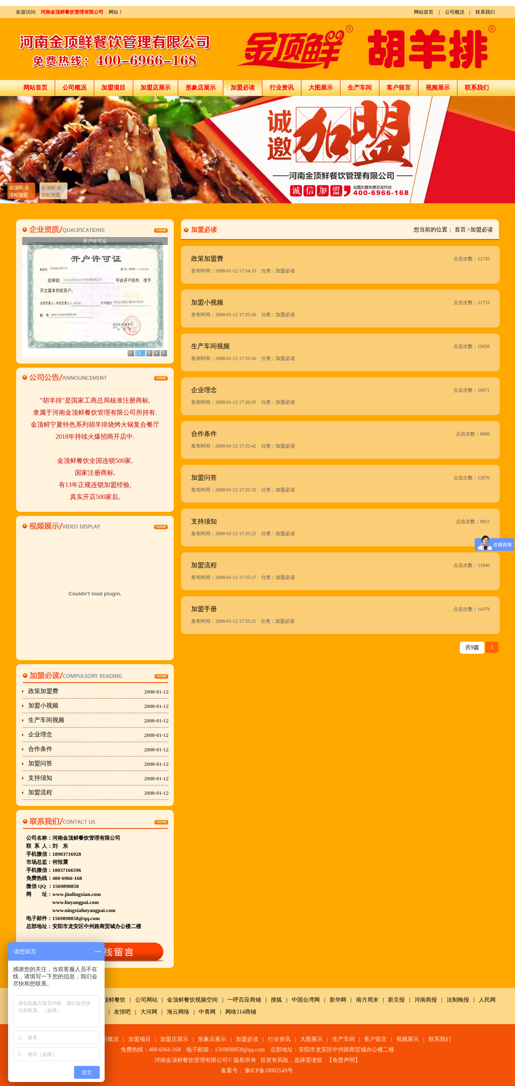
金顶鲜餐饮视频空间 (192, 1000)
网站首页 (423, 12)
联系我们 (485, 12)
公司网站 (146, 1000)
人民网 (487, 1000)
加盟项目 (113, 87)
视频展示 (438, 87)
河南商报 (425, 1000)
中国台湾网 (306, 1000)
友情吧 (122, 1012)
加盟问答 (98, 764)
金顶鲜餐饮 (111, 1000)
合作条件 (98, 749)
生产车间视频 (98, 720)
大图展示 (321, 87)
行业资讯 (282, 87)
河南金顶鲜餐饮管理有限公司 (72, 12)
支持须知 (98, 778)
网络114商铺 (240, 1012)
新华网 (338, 1000)
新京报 (396, 1000)
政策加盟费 (98, 691)
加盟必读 (243, 87)
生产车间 (360, 87)
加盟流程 (98, 792)
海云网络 (178, 1012)
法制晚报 (458, 1000)
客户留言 (399, 87)
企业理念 (98, 735)
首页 (460, 230)
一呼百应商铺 (244, 1000)
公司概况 (454, 12)
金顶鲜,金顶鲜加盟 (19, 191)
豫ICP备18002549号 (269, 1071)
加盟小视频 (98, 706)
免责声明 (343, 1060)
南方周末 (367, 1000)
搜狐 (276, 1000)
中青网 (207, 1012)
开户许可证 (95, 241)
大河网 (148, 1012)
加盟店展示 (155, 87)
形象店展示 (200, 87)
